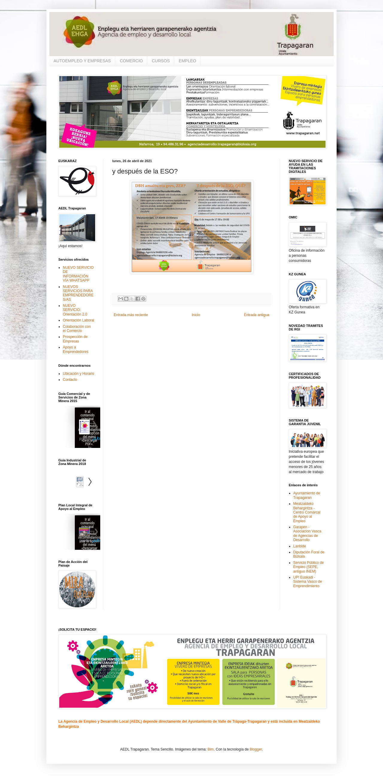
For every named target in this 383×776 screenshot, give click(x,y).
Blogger (256, 749)
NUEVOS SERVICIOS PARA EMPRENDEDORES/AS (78, 293)
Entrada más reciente (131, 315)
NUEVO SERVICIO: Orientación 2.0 (75, 310)
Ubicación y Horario (78, 374)
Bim (211, 749)
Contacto (70, 380)
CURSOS (161, 60)
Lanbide (299, 546)
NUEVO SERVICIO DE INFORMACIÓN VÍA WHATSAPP (78, 274)
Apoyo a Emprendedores (75, 349)
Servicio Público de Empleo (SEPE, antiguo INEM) (308, 567)
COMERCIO (131, 60)
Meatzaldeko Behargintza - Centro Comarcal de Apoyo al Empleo (306, 512)
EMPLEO (187, 60)
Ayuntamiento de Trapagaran (306, 495)
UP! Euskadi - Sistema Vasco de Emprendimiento (307, 581)
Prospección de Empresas (75, 339)
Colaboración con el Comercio (77, 328)
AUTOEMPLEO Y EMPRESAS (82, 60)
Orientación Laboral (78, 320)
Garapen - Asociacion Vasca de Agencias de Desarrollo (307, 533)
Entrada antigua (256, 315)
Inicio (196, 315)
